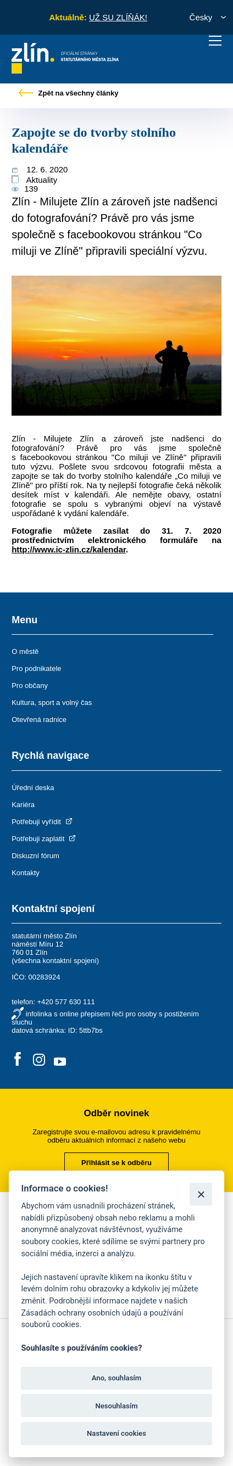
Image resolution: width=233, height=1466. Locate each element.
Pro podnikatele (36, 668)
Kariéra (23, 805)
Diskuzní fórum (35, 856)
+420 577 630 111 (66, 1002)
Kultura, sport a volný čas (52, 702)
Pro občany (30, 685)
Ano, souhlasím (117, 1378)
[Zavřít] (201, 1194)
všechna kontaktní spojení (55, 960)
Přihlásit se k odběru (116, 1163)
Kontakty (26, 873)
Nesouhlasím (116, 1406)
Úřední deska (33, 788)
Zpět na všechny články (69, 93)
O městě (25, 651)
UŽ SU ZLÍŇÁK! (118, 17)
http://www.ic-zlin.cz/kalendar (69, 549)
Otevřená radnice (39, 719)
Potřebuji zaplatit (44, 839)
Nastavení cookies (116, 1433)
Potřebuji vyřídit (43, 822)
